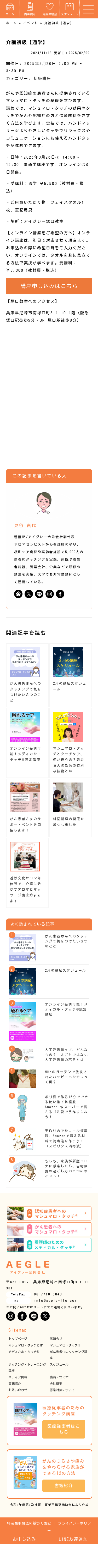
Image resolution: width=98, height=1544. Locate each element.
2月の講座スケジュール (65, 970)
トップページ (17, 1338)
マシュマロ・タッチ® (65, 1345)
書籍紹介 (14, 1383)
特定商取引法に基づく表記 (29, 1523)
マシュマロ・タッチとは (25, 1345)
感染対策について (62, 1389)
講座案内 (30, 9)
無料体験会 (50, 9)
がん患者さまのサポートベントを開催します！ (25, 824)
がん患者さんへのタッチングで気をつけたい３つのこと (66, 941)
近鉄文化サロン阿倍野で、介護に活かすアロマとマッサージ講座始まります (25, 889)
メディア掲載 (17, 1377)
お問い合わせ (17, 1389)
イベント (30, 22)
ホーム (9, 9)
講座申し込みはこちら (49, 286)
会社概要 (56, 1383)
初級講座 (42, 78)
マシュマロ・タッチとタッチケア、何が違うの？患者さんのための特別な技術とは (68, 760)
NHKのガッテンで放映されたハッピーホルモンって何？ (66, 1077)
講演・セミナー (61, 1377)
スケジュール (69, 9)
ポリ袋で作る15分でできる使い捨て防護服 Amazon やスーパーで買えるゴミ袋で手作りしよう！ (66, 1107)
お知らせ (56, 1338)
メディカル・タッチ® (23, 1351)
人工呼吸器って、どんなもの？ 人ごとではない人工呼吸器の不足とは (66, 1055)
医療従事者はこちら (63, 1429)
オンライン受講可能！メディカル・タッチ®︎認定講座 (25, 754)
